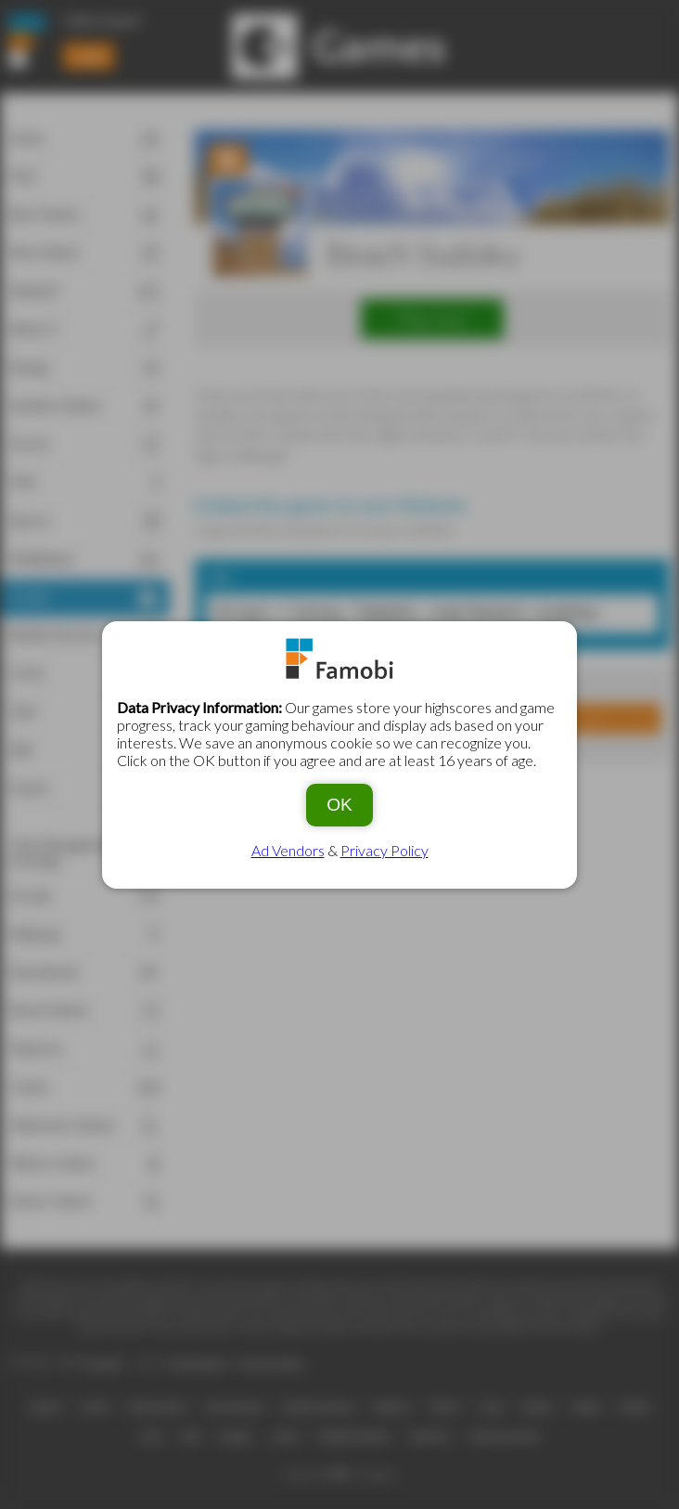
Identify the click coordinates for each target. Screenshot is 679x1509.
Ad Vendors (288, 850)
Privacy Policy (384, 850)
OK (339, 804)
